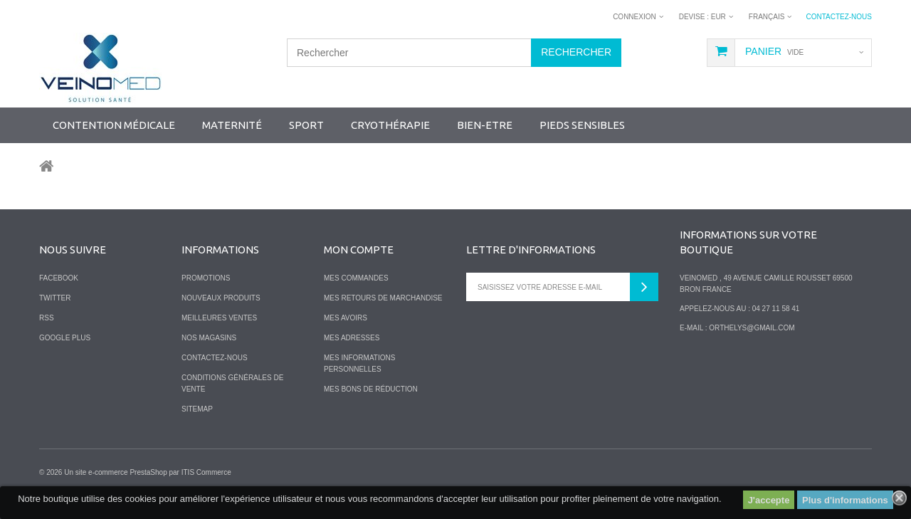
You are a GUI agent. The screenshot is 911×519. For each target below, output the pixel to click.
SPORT (306, 125)
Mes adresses (351, 338)
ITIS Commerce (206, 472)
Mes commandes (356, 278)
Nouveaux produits (220, 298)
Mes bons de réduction (371, 389)
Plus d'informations (845, 500)
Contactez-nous (839, 17)
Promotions (205, 278)
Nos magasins (208, 338)
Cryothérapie (390, 125)
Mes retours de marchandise (383, 298)
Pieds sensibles (582, 125)
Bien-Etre (484, 125)
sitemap (197, 409)
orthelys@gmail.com (751, 328)
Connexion (634, 17)
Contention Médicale (114, 125)
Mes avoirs (345, 318)
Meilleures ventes (219, 318)
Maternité (232, 125)
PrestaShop (148, 472)
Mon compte (359, 249)
